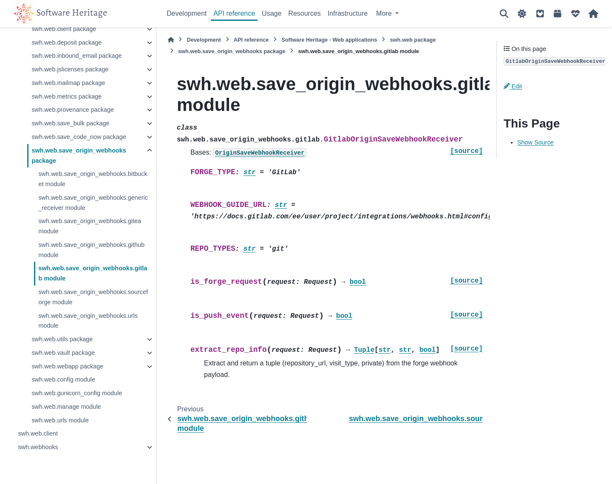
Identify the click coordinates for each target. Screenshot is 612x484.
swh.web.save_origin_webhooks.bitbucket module (92, 178)
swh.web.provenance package (72, 109)
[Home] (171, 39)
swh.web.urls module (59, 420)
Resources (304, 13)
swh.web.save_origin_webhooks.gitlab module (92, 273)
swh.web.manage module (66, 406)
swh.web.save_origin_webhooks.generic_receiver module (93, 202)
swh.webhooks (38, 447)
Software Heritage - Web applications (329, 40)
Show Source (535, 142)
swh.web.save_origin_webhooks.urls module (88, 320)
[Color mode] (522, 13)
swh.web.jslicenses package (69, 69)
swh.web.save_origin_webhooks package (78, 155)
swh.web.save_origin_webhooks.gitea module (89, 226)
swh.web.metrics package (66, 96)
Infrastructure (348, 13)
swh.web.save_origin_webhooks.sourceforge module (93, 297)
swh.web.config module (63, 379)
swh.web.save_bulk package (70, 123)
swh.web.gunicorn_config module (76, 393)
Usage (271, 13)
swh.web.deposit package (66, 42)
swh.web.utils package (62, 339)
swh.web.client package (63, 28)
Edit (513, 86)
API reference (234, 13)
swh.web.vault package (63, 352)
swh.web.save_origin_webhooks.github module (91, 249)
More (385, 13)
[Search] (504, 13)
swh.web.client (38, 433)
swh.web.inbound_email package (76, 55)
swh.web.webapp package (67, 366)
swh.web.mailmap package (68, 82)
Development (187, 13)
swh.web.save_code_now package (78, 136)
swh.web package (413, 40)
